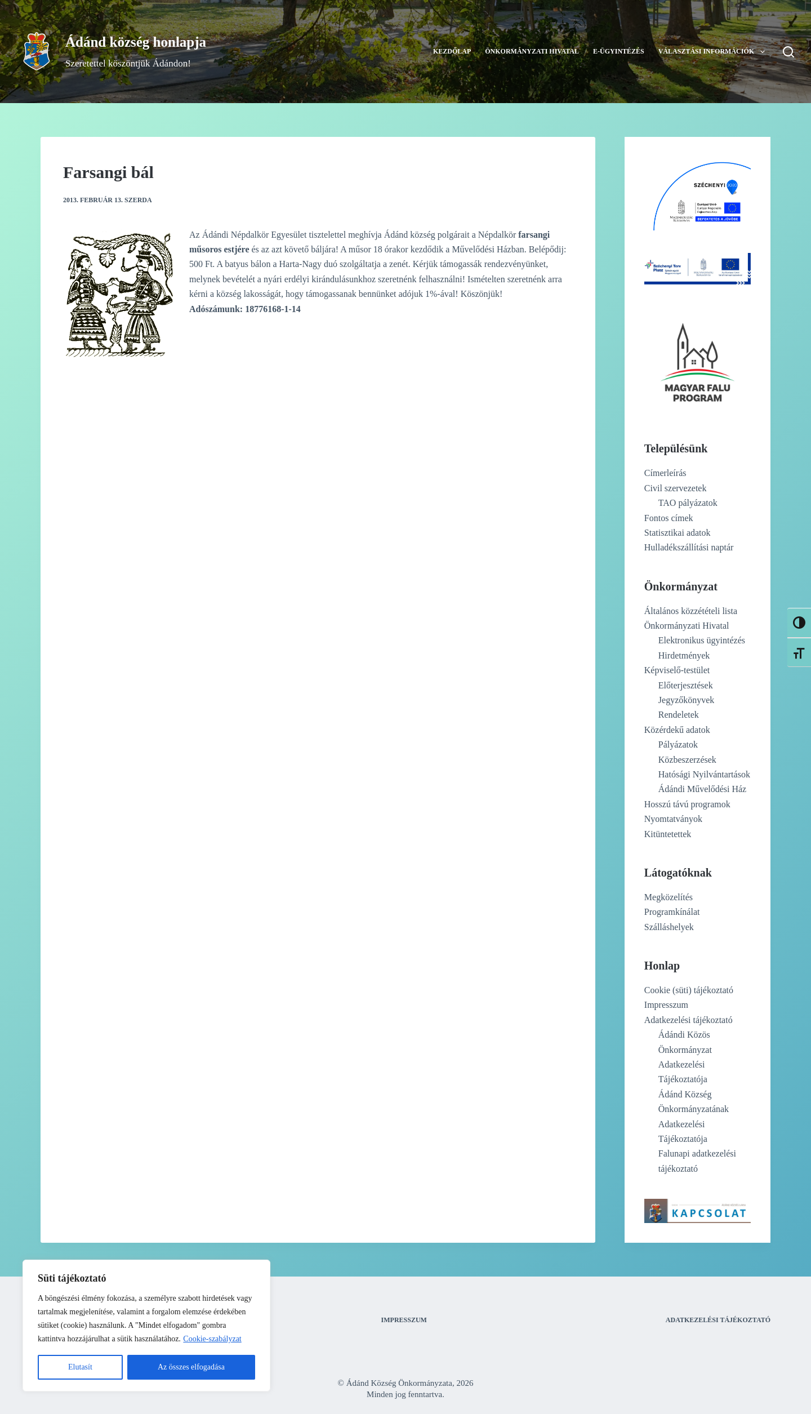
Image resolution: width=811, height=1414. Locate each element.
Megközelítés (668, 897)
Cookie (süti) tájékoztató (688, 990)
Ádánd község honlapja (135, 42)
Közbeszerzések (687, 759)
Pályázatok (678, 744)
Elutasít (80, 1367)
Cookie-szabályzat (212, 1339)
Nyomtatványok (673, 819)
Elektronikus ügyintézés (701, 640)
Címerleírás (665, 473)
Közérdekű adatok (677, 730)
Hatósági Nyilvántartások (704, 774)
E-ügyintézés (618, 51)
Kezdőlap (452, 51)
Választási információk (713, 52)
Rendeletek (678, 714)
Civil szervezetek (675, 488)
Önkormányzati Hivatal (532, 51)
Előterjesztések (685, 685)
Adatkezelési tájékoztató (688, 1020)
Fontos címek (668, 518)
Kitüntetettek (668, 834)
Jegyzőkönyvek (686, 700)
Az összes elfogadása (191, 1367)
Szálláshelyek (669, 927)
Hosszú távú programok (687, 804)
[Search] (788, 51)
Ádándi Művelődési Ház (702, 789)
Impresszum (666, 1005)
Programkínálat (672, 912)
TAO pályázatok (688, 503)
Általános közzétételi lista (690, 611)
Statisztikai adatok (677, 532)
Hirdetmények (684, 655)
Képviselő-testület (677, 670)
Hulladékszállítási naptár (689, 547)
